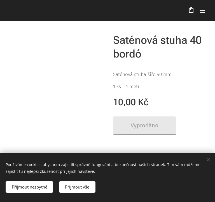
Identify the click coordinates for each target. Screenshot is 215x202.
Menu (202, 10)
